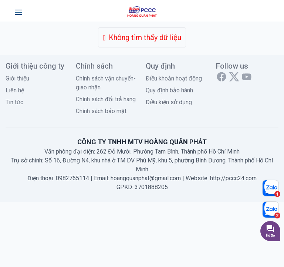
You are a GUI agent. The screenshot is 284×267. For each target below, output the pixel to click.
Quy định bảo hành (169, 90)
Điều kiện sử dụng (169, 102)
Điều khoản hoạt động (174, 78)
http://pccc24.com (233, 178)
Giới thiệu (17, 78)
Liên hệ (15, 90)
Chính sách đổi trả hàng (106, 99)
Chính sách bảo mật (101, 111)
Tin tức (14, 102)
